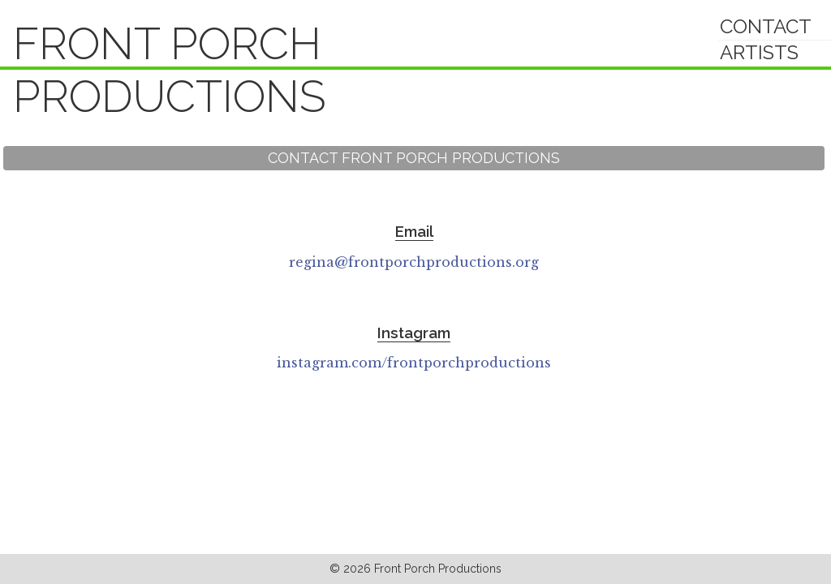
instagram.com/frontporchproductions (414, 362)
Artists (759, 52)
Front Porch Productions (169, 70)
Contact (766, 26)
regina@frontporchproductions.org (414, 262)
